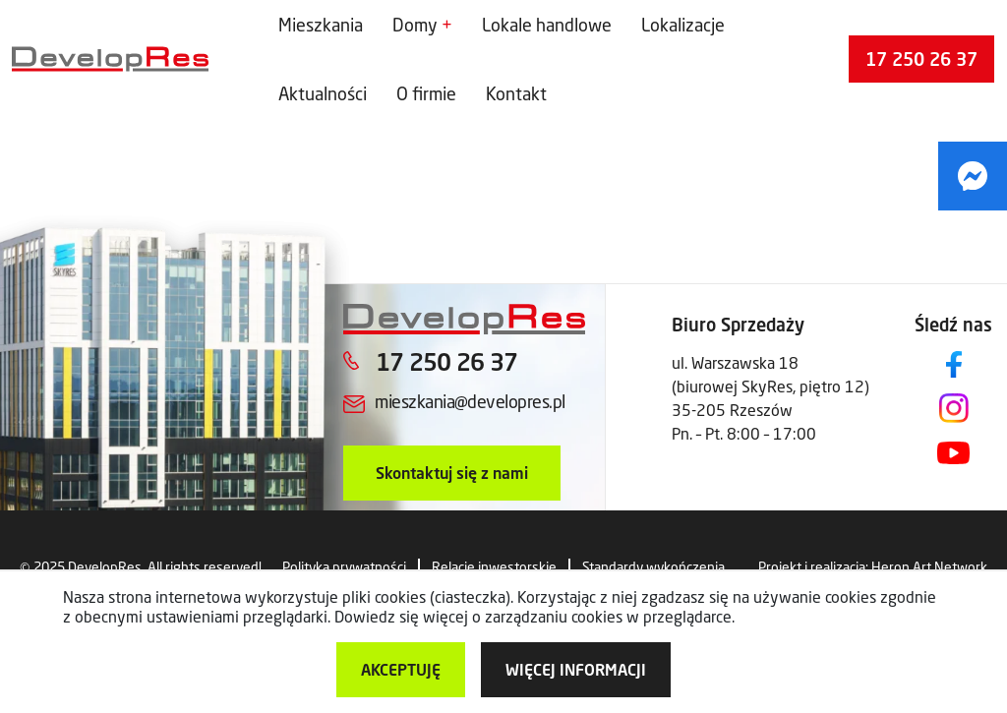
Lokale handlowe (547, 24)
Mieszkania (320, 24)
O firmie (426, 93)
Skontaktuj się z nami (452, 472)
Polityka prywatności (344, 567)
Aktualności (322, 93)
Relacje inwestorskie (494, 567)
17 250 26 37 (921, 59)
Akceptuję (401, 669)
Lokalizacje (683, 24)
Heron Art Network (929, 567)
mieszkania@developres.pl (469, 401)
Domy (415, 24)
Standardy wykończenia (653, 567)
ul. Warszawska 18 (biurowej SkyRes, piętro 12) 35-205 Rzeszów (770, 386)
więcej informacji (575, 669)
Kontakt (516, 93)
